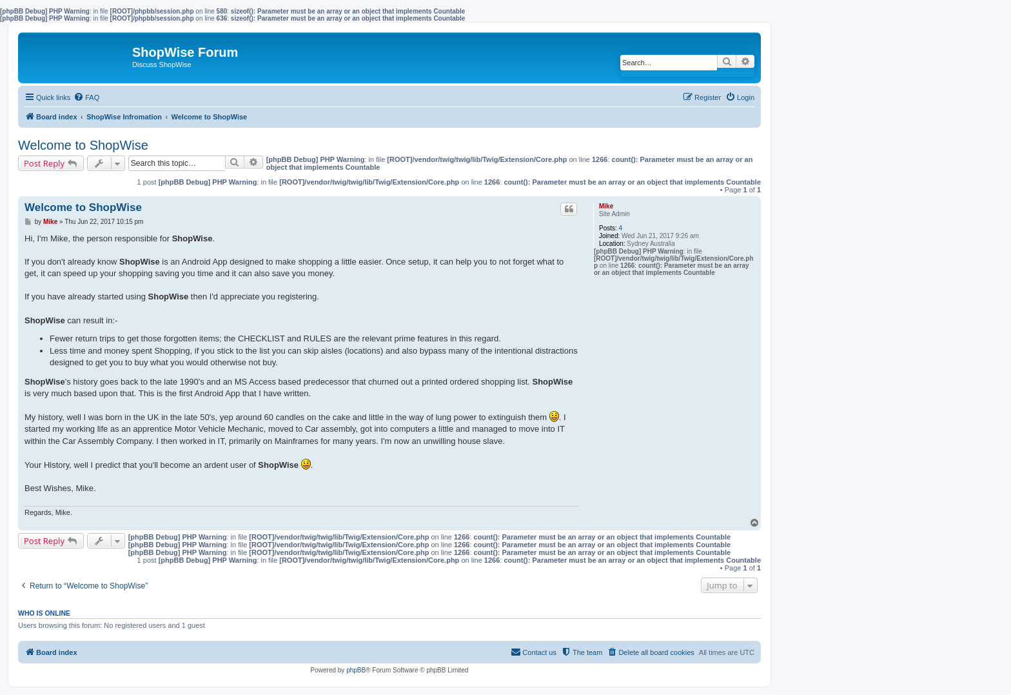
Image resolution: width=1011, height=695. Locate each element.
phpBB (356, 670)
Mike (606, 206)
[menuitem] (86, 97)
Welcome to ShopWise (83, 145)
